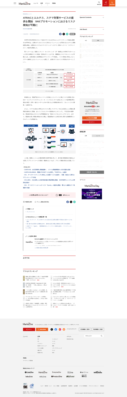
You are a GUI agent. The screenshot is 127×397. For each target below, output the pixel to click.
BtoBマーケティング (42, 345)
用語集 (54, 3)
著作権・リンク (48, 385)
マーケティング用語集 (28, 360)
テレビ (53, 350)
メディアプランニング (57, 348)
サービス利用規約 (83, 385)
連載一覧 (39, 350)
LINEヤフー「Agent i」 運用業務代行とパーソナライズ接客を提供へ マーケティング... (49, 226)
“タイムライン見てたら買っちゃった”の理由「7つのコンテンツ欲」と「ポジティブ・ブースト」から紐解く (64, 298)
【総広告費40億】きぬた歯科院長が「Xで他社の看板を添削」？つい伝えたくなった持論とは (64, 291)
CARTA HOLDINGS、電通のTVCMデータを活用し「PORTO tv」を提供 (45, 172)
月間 (98, 40)
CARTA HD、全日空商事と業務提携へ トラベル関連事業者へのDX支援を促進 (47, 169)
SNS (53, 352)
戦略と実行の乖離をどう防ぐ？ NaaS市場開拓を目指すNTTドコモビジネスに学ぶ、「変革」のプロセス (37, 278)
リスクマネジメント (34, 34)
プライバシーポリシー (93, 385)
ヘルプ (41, 385)
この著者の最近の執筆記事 (41, 247)
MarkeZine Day (70, 339)
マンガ (53, 341)
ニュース (36, 3)
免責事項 (70, 385)
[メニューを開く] (15, 3)
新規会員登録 (91, 118)
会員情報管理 (64, 385)
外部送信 (102, 385)
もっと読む (28, 227)
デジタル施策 (40, 348)
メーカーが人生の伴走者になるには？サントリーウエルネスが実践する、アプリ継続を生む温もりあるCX (64, 278)
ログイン (92, 122)
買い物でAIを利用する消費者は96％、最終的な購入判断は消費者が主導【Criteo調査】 (49, 223)
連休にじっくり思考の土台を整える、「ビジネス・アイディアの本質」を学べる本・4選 (64, 305)
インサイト (40, 343)
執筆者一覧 (40, 352)
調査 (53, 345)
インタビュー (55, 339)
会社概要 (76, 385)
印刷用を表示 (27, 202)
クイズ (53, 343)
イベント (47, 3)
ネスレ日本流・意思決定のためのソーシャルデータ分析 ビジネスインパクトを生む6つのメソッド (64, 285)
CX (38, 341)
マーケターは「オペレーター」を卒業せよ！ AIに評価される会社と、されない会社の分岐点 (36, 298)
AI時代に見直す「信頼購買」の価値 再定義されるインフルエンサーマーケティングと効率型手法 (36, 305)
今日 (86, 40)
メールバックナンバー (91, 114)
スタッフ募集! (56, 385)
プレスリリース (31, 211)
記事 (41, 3)
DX (38, 339)
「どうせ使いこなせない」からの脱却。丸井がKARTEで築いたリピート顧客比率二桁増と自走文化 (36, 291)
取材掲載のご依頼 (97, 329)
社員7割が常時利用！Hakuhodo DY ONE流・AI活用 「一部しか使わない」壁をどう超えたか (36, 285)
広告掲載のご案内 (84, 329)
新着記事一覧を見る (92, 172)
